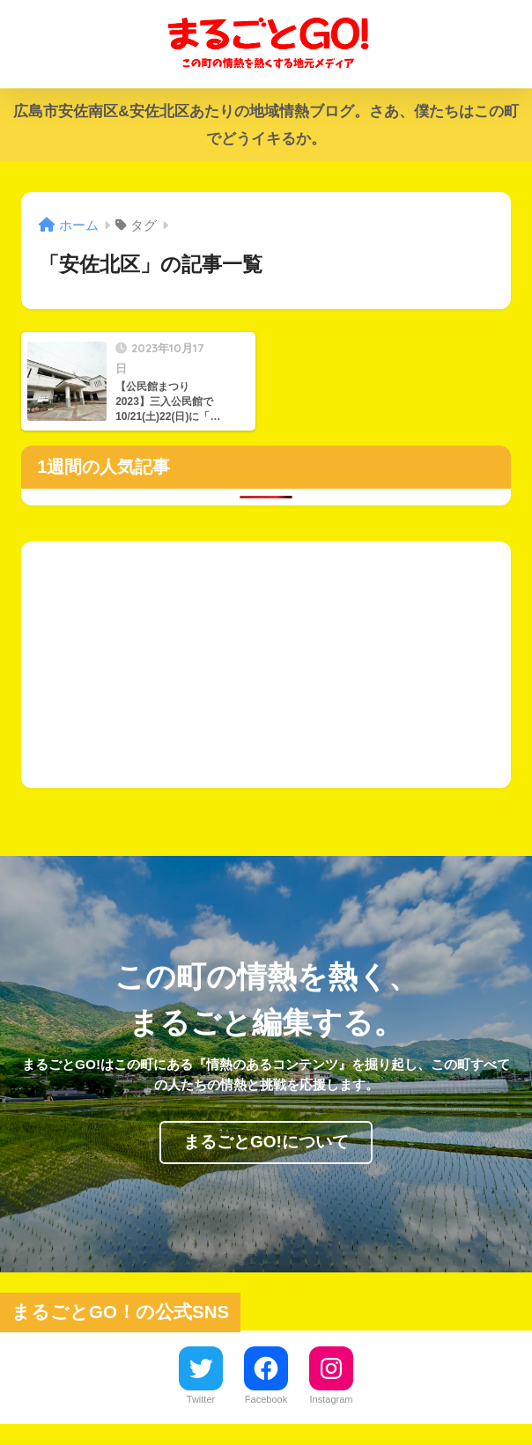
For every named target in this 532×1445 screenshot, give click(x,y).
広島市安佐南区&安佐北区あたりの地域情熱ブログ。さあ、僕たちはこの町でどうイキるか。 (265, 125)
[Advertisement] (266, 665)
